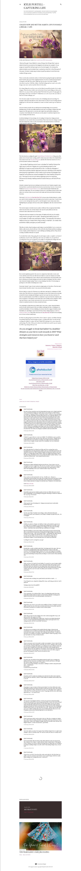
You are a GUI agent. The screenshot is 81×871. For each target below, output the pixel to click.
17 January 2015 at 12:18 (29, 759)
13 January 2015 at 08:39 (29, 443)
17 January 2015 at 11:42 (29, 748)
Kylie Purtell (27, 409)
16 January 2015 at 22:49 (29, 734)
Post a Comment (26, 854)
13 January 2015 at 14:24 (29, 506)
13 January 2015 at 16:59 (29, 557)
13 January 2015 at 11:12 (28, 496)
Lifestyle (37, 401)
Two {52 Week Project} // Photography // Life (40, 379)
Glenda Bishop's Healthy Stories (45, 156)
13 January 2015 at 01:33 (29, 430)
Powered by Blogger (40, 864)
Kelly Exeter (28, 197)
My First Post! (30, 809)
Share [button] (20, 399)
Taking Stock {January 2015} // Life (40, 378)
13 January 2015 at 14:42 (29, 517)
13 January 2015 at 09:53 (29, 458)
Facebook (48, 345)
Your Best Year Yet (36, 197)
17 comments (30, 812)
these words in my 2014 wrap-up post (43, 60)
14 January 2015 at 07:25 (29, 669)
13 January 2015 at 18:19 (29, 587)
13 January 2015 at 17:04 (29, 572)
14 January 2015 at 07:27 (29, 680)
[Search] (61, 4)
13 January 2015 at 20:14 (29, 598)
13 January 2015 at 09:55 (29, 470)
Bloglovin (59, 345)
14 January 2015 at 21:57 (29, 724)
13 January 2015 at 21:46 (29, 623)
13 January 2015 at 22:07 (29, 653)
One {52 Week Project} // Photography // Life (40, 383)
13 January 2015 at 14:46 (29, 542)
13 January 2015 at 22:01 (29, 636)
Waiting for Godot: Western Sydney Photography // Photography (40, 387)
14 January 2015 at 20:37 (29, 712)
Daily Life (24, 401)
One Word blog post (35, 159)
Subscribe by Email (57, 347)
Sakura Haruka (29, 483)
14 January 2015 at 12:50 (29, 694)
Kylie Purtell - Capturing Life (35, 6)
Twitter (53, 345)
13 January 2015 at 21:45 (29, 609)
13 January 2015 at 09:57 (29, 485)
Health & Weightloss (31, 401)
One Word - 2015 (40, 381)
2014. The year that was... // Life (40, 385)
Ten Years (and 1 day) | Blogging (34, 852)
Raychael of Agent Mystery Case (32, 188)
